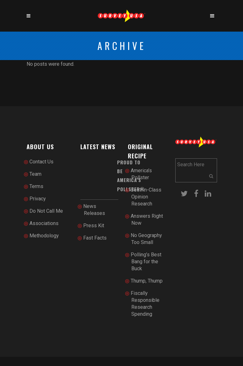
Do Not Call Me (46, 211)
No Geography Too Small (146, 238)
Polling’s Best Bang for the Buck (146, 261)
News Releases (94, 209)
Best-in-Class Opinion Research (146, 197)
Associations (44, 223)
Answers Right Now (147, 219)
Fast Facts (95, 238)
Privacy (37, 199)
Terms (36, 186)
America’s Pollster (141, 174)
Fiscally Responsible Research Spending (145, 303)
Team (35, 174)
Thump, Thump (147, 281)
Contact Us (41, 162)
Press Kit (93, 226)
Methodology (44, 236)
